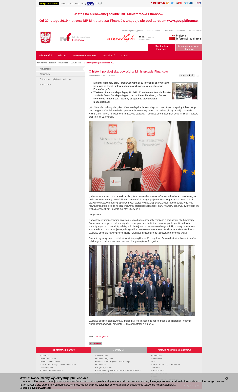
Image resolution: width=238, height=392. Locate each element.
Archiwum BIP (195, 31)
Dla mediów (100, 364)
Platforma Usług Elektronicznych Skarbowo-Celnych (118, 370)
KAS (153, 361)
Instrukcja (169, 31)
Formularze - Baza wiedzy (51, 370)
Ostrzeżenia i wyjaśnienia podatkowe (56, 79)
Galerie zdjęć (45, 84)
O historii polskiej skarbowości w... (99, 63)
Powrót (97, 344)
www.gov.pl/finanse (182, 20)
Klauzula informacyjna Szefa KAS (165, 364)
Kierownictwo (156, 358)
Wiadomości (63, 63)
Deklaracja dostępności (132, 31)
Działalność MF (46, 367)
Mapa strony (80, 3)
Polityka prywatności (104, 367)
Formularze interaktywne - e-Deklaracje (112, 361)
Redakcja (181, 31)
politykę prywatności (39, 388)
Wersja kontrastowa (49, 3)
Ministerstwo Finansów (46, 63)
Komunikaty (45, 74)
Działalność (156, 367)
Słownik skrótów (154, 31)
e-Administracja (157, 370)
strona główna (102, 336)
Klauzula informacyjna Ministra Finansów (58, 364)
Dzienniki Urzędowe (104, 358)
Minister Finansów (48, 358)
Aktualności (76, 63)
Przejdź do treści (67, 3)
